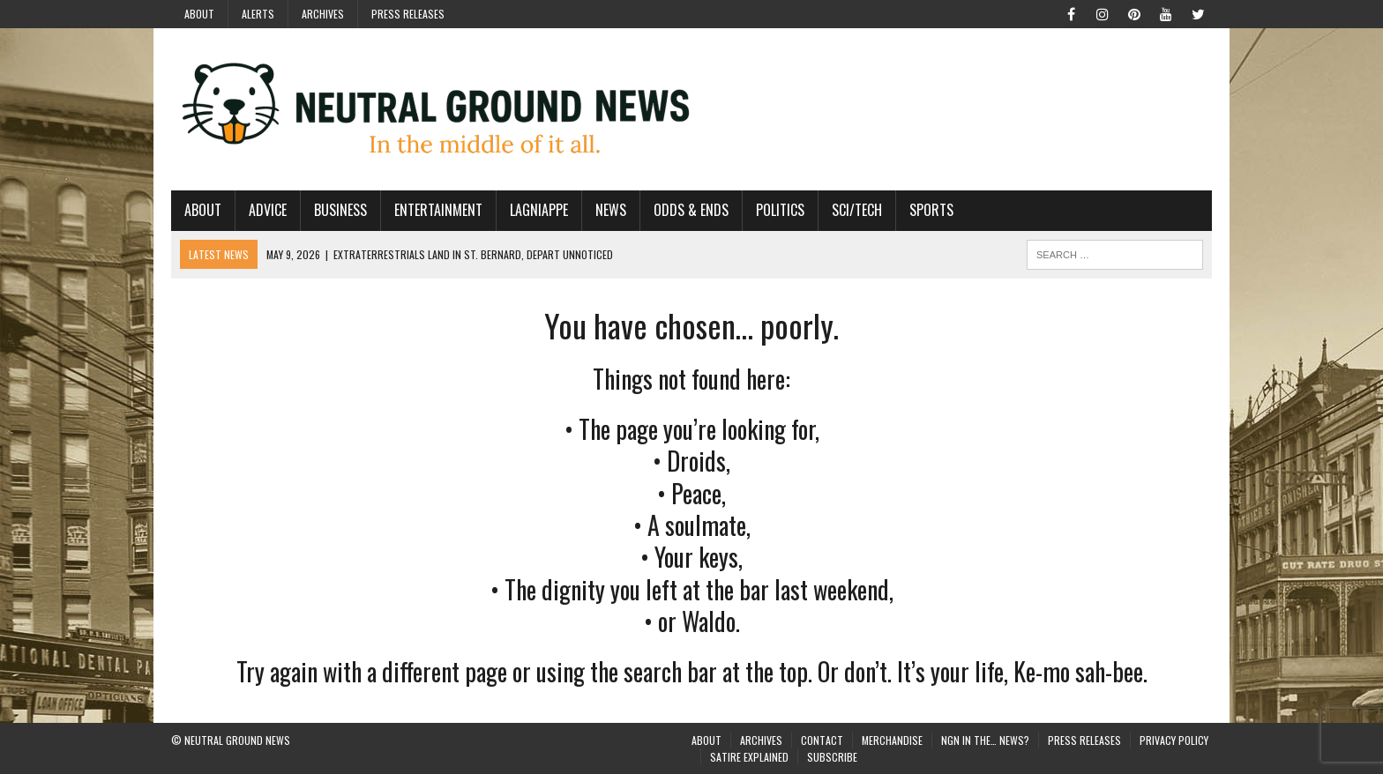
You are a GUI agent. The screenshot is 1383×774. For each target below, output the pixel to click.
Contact (822, 740)
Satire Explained (749, 756)
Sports (931, 209)
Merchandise (892, 740)
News (610, 209)
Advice (268, 209)
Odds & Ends (691, 209)
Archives (323, 13)
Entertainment (438, 209)
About (199, 13)
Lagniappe (539, 209)
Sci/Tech (857, 209)
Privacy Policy (1174, 740)
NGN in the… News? (985, 740)
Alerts (258, 13)
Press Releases (408, 13)
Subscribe (832, 756)
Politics (780, 209)
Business (340, 209)
